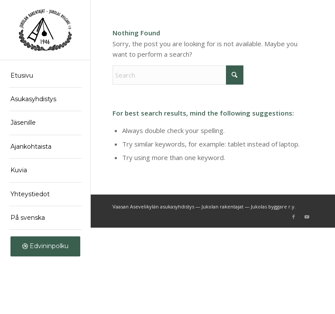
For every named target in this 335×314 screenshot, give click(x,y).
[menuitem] (45, 76)
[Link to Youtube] (306, 216)
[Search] (178, 75)
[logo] (45, 30)
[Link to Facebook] (293, 216)
